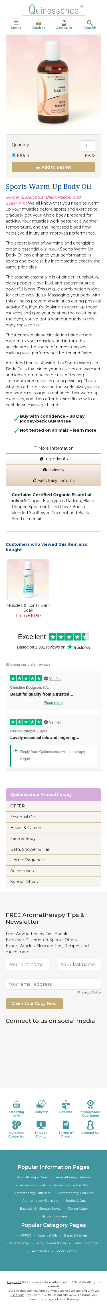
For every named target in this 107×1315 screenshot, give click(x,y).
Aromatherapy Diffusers (32, 1193)
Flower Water (78, 1209)
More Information (54, 448)
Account (64, 25)
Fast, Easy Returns (53, 480)
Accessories (22, 870)
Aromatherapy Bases (33, 1177)
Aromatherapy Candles (71, 1185)
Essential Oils (23, 816)
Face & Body (23, 838)
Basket (38, 25)
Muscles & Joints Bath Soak (28, 608)
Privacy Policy (89, 992)
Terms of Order (66, 1129)
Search (89, 25)
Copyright (14, 1282)
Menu (16, 25)
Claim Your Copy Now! (34, 1003)
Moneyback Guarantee (90, 1109)
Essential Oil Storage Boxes (40, 1209)
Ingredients (53, 458)
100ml (53, 155)
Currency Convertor (16, 1129)
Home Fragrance (27, 859)
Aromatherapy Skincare (40, 1201)
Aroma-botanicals (33, 1185)
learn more (84, 430)
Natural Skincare (54, 1216)
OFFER (17, 806)
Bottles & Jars (76, 1201)
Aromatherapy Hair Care (75, 1193)
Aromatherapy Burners (73, 1177)
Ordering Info (16, 1109)
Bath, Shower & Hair (30, 849)
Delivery (53, 469)
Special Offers (24, 881)
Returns (66, 1107)
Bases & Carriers (26, 827)
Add (53, 167)
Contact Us (90, 1127)
